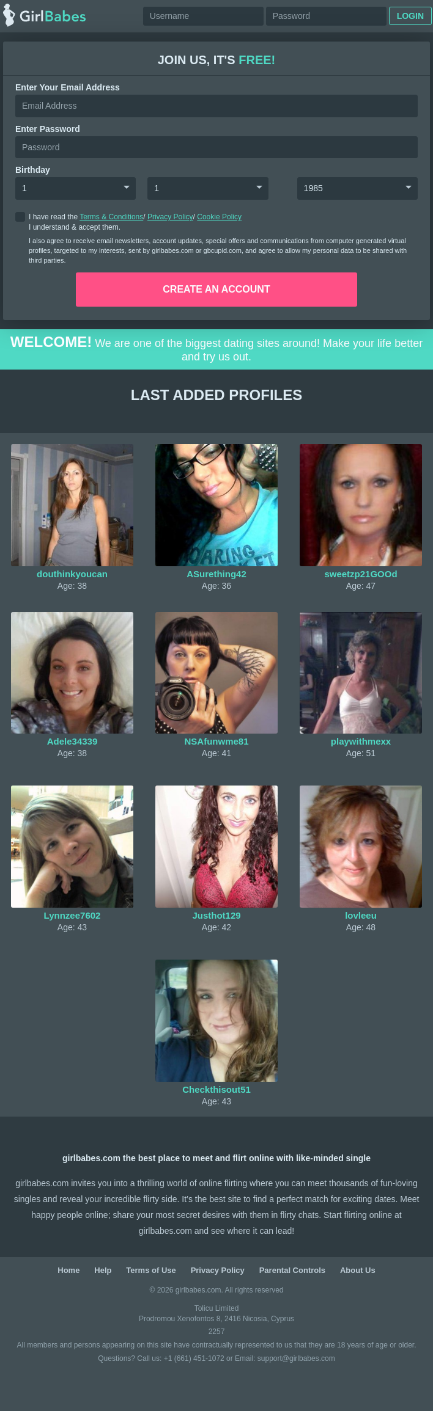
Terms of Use (151, 1270)
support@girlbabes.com (296, 1358)
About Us (358, 1270)
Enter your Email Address (67, 87)
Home (68, 1270)
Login (410, 16)
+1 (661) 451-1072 (195, 1358)
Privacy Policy (170, 217)
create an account (216, 289)
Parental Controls (292, 1270)
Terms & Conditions (111, 217)
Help (102, 1270)
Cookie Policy (219, 217)
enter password (47, 129)
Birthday (32, 170)
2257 (217, 1331)
